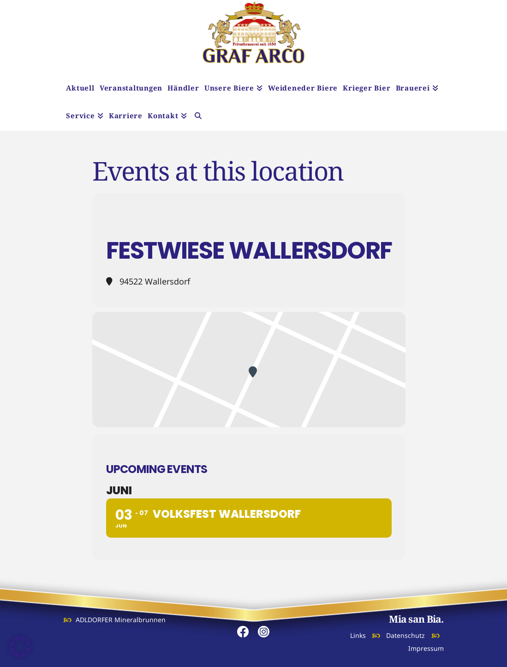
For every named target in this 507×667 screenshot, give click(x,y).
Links (358, 635)
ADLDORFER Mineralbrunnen (121, 619)
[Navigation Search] (198, 117)
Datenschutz (405, 635)
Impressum (426, 648)
